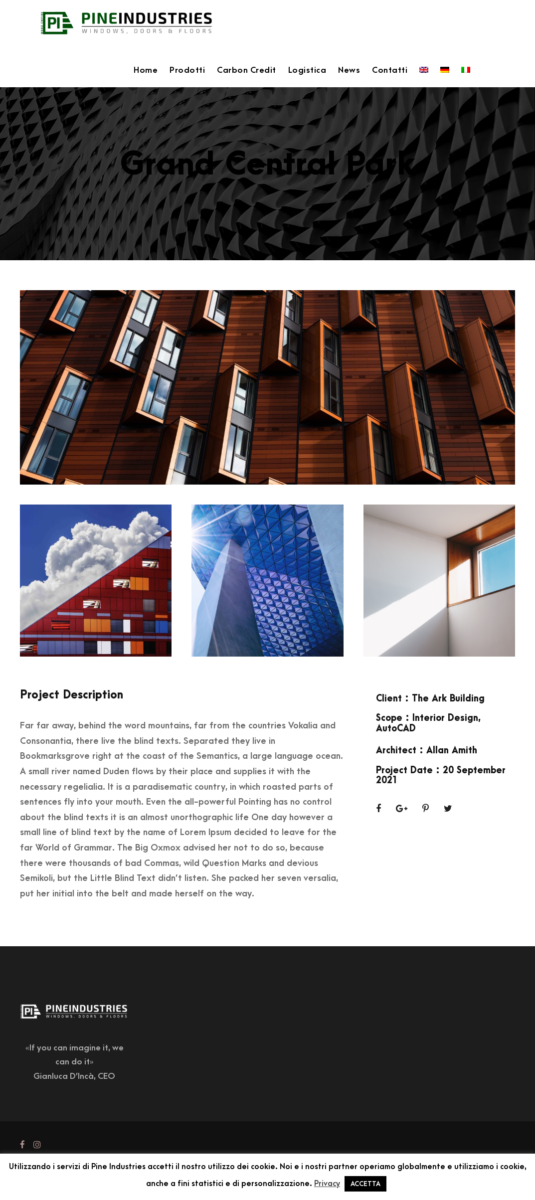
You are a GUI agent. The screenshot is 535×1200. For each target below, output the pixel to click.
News (349, 70)
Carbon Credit (246, 70)
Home (146, 70)
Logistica (307, 70)
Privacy (327, 1183)
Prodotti (187, 70)
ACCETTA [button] (365, 1184)
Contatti (389, 70)
